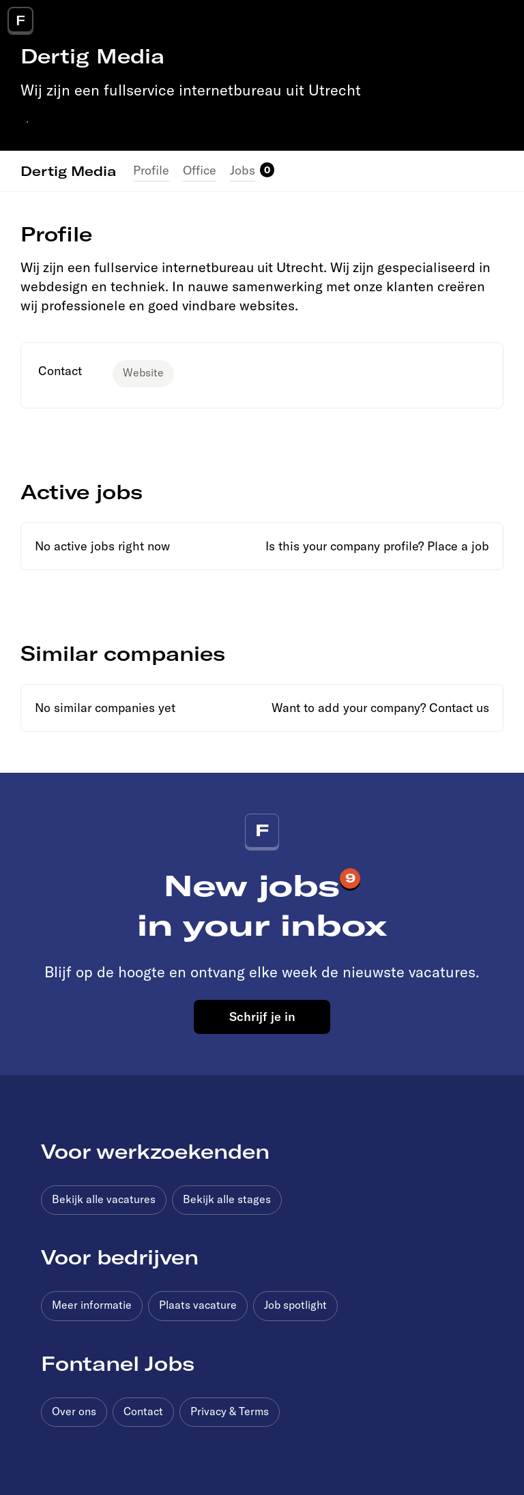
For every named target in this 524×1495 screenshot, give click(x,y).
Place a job (458, 546)
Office (199, 170)
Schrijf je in (262, 1016)
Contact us (459, 707)
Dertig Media (68, 170)
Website (143, 372)
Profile (151, 170)
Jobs (242, 170)
